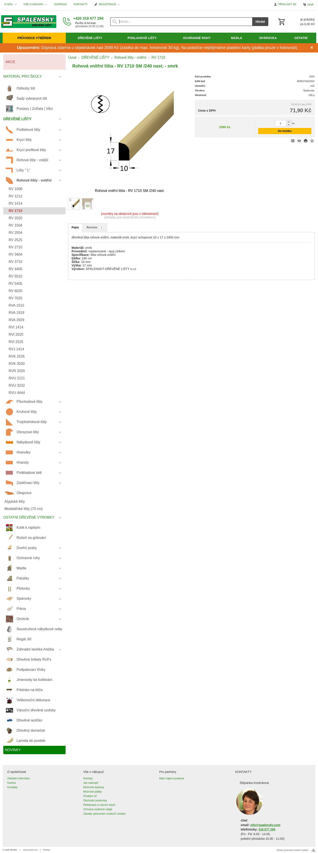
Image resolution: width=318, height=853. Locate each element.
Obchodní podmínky (95, 800)
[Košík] (296, 21)
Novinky (88, 778)
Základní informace (18, 778)
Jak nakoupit (90, 782)
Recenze (95, 227)
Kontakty (12, 787)
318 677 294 (266, 829)
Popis (75, 227)
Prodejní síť (90, 796)
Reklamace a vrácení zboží (99, 804)
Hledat (260, 21)
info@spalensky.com (265, 825)
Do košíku (285, 131)
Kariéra (11, 782)
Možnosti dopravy (93, 787)
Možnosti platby (92, 791)
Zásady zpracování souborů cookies (104, 813)
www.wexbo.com (30, 850)
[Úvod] (28, 21)
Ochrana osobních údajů (97, 809)
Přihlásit (46, 850)
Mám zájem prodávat (171, 778)
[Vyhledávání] (181, 21)
